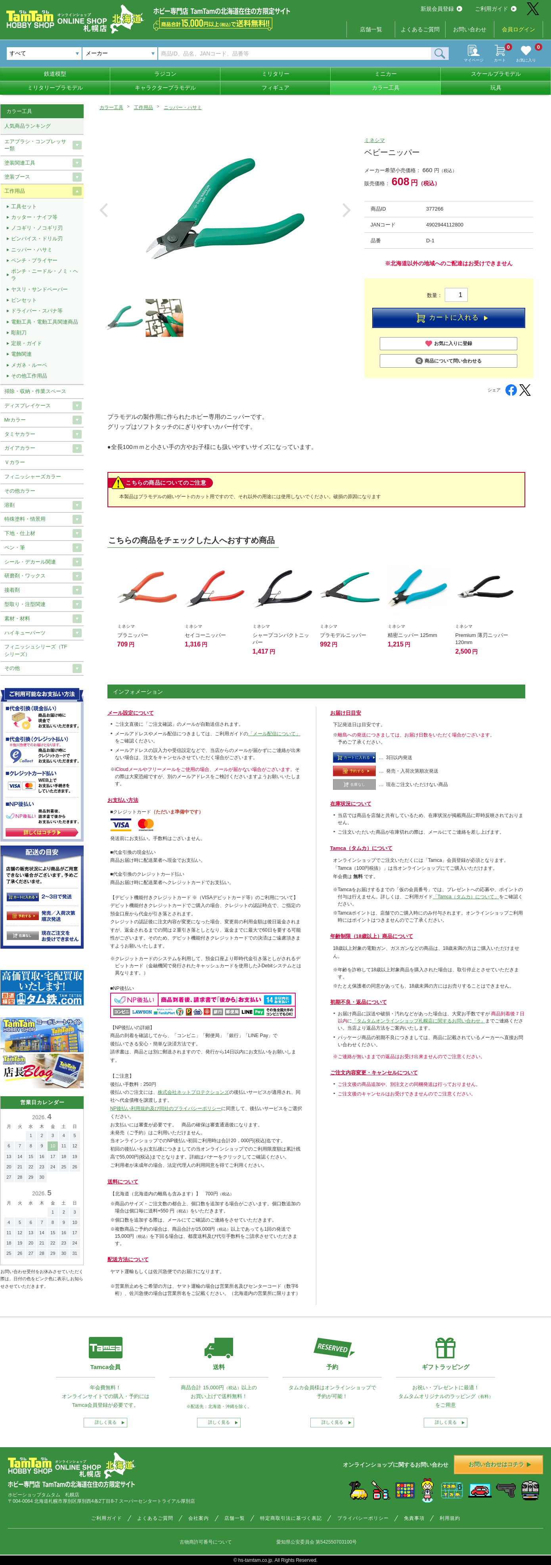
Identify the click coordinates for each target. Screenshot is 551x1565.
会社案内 (198, 1518)
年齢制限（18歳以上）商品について (371, 936)
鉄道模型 (55, 74)
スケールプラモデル (496, 74)
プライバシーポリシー (363, 1518)
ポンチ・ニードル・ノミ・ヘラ (44, 274)
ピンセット (24, 300)
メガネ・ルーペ (29, 365)
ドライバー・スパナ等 (37, 311)
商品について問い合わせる (448, 360)
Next (346, 210)
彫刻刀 (19, 333)
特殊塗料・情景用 (25, 519)
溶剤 (9, 505)
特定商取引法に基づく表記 (291, 1518)
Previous (103, 210)
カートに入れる (452, 318)
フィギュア (275, 87)
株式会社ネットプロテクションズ (193, 1092)
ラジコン (165, 74)
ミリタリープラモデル (55, 87)
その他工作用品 (29, 376)
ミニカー (386, 74)
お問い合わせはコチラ (500, 1464)
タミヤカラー (19, 434)
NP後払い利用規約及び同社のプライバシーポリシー (166, 1108)
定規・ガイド (26, 343)
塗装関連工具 (19, 163)
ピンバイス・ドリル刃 (37, 239)
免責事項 (414, 1518)
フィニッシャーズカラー (32, 476)
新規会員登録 (441, 9)
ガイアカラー (19, 448)
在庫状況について (350, 804)
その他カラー (19, 491)
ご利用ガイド (496, 9)
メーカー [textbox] (97, 53)
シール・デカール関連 (30, 562)
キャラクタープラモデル (165, 87)
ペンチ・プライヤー (34, 260)
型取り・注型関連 (25, 604)
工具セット (24, 206)
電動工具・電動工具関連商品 (44, 322)
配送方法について (128, 1259)
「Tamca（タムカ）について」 (466, 896)
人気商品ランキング (27, 126)
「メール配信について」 (274, 733)
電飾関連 (21, 354)
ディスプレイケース (27, 406)
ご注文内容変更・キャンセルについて (374, 1073)
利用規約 (450, 1518)
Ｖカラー (14, 462)
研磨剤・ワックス (25, 576)
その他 (12, 668)
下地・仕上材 (19, 533)
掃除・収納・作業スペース (35, 391)
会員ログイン (518, 29)
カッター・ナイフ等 (34, 217)
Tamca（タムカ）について (361, 848)
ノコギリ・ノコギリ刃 (37, 228)
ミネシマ (374, 140)
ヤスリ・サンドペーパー (39, 289)
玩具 (495, 87)
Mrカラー (15, 420)
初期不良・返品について (358, 1002)
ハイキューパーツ (25, 633)
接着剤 (12, 590)
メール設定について (130, 713)
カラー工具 (386, 87)
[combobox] (119, 53)
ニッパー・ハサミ (183, 107)
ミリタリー (275, 74)
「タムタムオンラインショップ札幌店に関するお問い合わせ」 (418, 1021)
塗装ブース (17, 177)
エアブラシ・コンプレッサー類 (35, 145)
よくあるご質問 (420, 29)
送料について (122, 1182)
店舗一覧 (371, 29)
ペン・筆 (14, 547)
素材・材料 (17, 618)
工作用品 (143, 107)
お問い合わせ (469, 29)
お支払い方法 (122, 800)
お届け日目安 (345, 713)
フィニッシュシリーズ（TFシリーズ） (35, 650)
